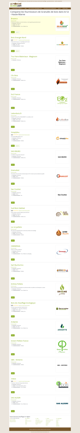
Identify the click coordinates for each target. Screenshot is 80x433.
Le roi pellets (16, 227)
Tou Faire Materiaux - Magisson (24, 56)
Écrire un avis (13, 20)
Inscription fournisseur (47, 429)
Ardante (14, 322)
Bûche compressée (13, 420)
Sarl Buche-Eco (17, 265)
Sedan (26, 419)
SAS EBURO (15, 151)
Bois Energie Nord (18, 37)
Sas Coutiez (16, 189)
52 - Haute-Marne (58, 418)
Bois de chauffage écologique (23, 303)
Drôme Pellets (17, 284)
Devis (13, 32)
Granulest (15, 170)
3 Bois (13, 379)
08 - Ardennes (27, 418)
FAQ (25, 8)
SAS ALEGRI (15, 398)
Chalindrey (57, 419)
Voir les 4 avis (21, 134)
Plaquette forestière (13, 421)
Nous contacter (37, 429)
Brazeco (14, 18)
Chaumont (57, 425)
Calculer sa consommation (35, 8)
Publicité (41, 429)
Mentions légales (32, 429)
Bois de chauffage (12, 419)
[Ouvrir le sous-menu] (21, 8)
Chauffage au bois (16, 8)
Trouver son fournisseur (50, 8)
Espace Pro (65, 8)
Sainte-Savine (37, 419)
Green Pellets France (19, 341)
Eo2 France (15, 94)
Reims (47, 425)
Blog (59, 8)
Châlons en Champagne (49, 419)
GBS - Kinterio (17, 360)
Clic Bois (14, 75)
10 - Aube (36, 418)
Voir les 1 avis (21, 40)
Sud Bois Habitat (18, 208)
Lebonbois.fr (16, 113)
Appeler (17, 32)
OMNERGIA (15, 246)
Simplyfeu (15, 132)
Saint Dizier (57, 426)
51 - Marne (47, 418)
